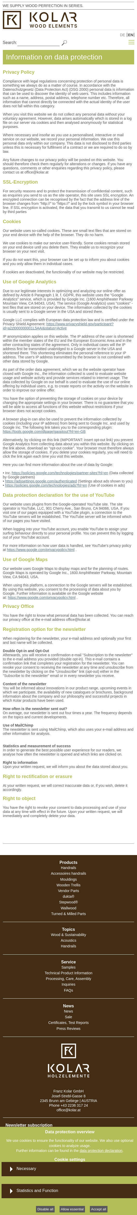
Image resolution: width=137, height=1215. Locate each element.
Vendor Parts (68, 891)
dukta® (68, 896)
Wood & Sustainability (68, 935)
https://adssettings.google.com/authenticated (41, 481)
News (68, 1011)
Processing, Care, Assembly (68, 979)
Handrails (68, 868)
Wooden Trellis (68, 885)
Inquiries (68, 984)
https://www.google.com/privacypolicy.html (41, 550)
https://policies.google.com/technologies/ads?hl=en (46, 485)
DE (122, 35)
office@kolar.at (68, 1110)
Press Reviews (68, 1029)
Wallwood (68, 908)
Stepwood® (68, 902)
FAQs (68, 990)
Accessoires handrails (68, 873)
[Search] (38, 42)
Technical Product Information (68, 973)
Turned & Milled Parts (68, 914)
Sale (68, 1017)
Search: (10, 42)
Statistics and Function (37, 1190)
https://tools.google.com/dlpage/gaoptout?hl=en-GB (44, 431)
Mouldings (68, 879)
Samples (68, 967)
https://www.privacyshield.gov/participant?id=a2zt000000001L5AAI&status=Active (58, 326)
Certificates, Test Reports (68, 1023)
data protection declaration (101, 1151)
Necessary (26, 1168)
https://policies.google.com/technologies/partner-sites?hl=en (60, 473)
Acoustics (68, 940)
